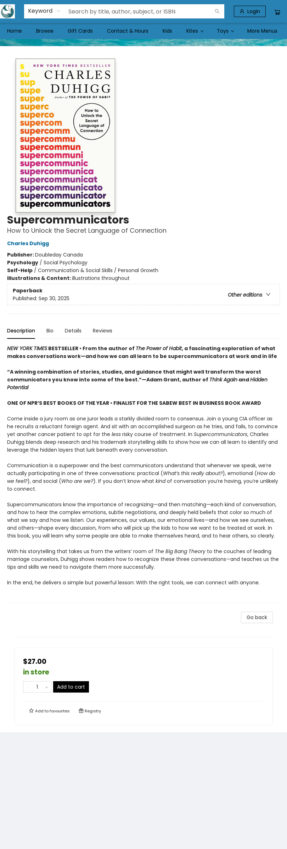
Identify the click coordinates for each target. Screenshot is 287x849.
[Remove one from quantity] (27, 687)
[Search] (217, 11)
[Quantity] (37, 687)
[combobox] (44, 11)
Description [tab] (21, 330)
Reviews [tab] (102, 330)
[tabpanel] (143, 473)
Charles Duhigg (29, 243)
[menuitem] (14, 31)
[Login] (250, 11)
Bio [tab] (50, 330)
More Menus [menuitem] (262, 30)
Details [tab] (73, 330)
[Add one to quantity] (46, 687)
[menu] (143, 31)
